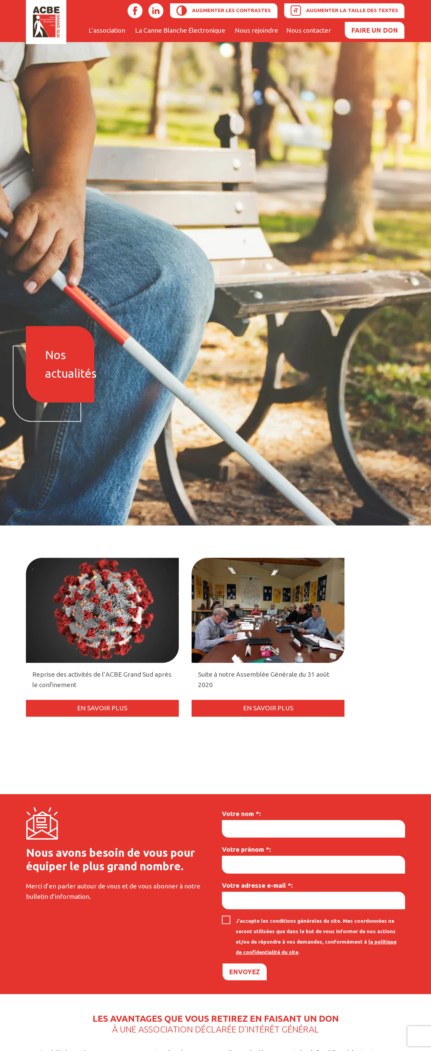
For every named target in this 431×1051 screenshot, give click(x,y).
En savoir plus (102, 708)
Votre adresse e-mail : (257, 885)
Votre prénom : (246, 849)
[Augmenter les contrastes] (223, 11)
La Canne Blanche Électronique (180, 30)
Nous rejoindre (256, 30)
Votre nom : (241, 813)
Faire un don (374, 30)
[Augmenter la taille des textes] (344, 11)
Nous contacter (308, 30)
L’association (107, 30)
